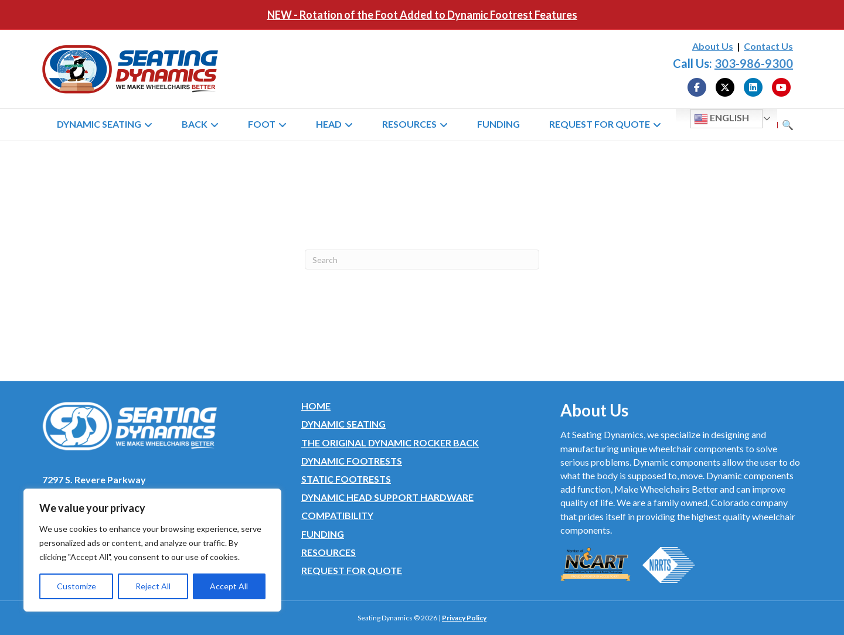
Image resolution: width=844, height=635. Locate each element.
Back (194, 123)
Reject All (153, 586)
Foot (261, 123)
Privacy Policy (464, 617)
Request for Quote (599, 123)
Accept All (229, 586)
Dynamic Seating (99, 123)
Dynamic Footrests (351, 460)
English (721, 119)
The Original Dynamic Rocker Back (390, 442)
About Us (712, 46)
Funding (498, 123)
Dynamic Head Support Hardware (387, 497)
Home (316, 405)
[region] (152, 550)
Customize (76, 586)
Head (329, 123)
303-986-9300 (753, 63)
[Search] (422, 259)
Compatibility (337, 515)
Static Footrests (346, 478)
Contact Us (768, 46)
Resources (409, 123)
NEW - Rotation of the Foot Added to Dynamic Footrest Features (422, 14)
